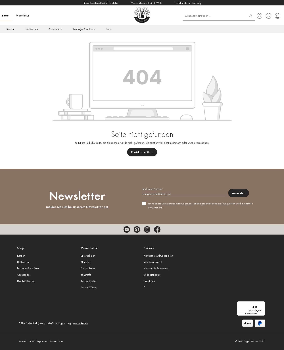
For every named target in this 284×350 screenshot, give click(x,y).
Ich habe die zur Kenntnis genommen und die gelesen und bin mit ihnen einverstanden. (200, 205)
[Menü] (263, 303)
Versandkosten (80, 323)
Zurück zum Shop (142, 152)
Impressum (42, 341)
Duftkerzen (23, 262)
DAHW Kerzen (25, 281)
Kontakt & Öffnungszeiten (158, 256)
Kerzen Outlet (88, 281)
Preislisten (149, 281)
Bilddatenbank (152, 275)
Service (149, 248)
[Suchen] (250, 15)
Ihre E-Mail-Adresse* (153, 188)
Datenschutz (56, 341)
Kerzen (21, 256)
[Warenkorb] (277, 16)
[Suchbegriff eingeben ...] (214, 15)
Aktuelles (85, 262)
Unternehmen (87, 256)
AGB (224, 203)
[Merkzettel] (268, 16)
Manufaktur (88, 248)
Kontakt (22, 341)
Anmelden (238, 193)
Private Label (87, 268)
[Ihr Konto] (259, 16)
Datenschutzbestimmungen (175, 203)
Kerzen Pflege (88, 287)
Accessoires (24, 275)
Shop (20, 248)
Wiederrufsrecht (153, 262)
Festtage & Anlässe (28, 268)
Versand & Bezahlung (156, 268)
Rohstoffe (85, 275)
